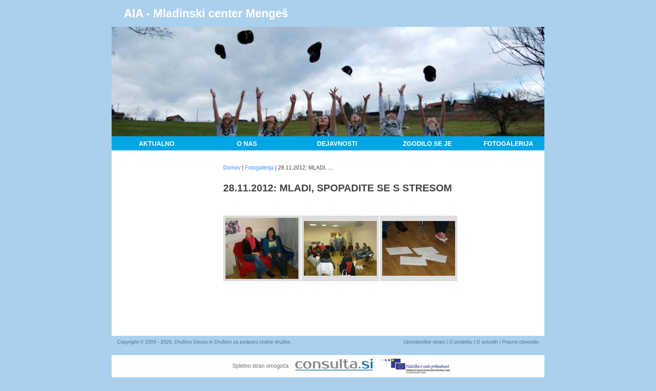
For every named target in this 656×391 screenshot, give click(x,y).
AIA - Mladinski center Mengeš (206, 13)
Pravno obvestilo (520, 342)
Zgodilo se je (427, 143)
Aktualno (157, 143)
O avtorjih (487, 342)
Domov (232, 168)
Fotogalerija (508, 143)
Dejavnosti (337, 143)
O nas (247, 143)
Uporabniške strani (424, 342)
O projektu (460, 342)
